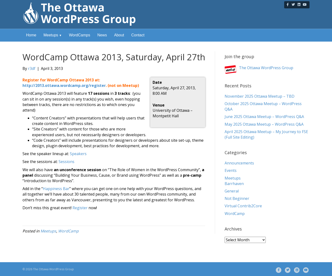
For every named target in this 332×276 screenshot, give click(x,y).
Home (31, 35)
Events (231, 170)
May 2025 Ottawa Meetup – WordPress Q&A (264, 124)
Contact (137, 35)
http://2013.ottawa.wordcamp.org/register (64, 85)
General (232, 191)
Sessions (66, 161)
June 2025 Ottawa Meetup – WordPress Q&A (264, 116)
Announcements (239, 163)
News (102, 35)
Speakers (78, 153)
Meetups (51, 35)
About (119, 35)
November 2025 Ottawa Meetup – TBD (259, 96)
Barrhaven (234, 183)
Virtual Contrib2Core (243, 205)
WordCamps (79, 35)
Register (80, 207)
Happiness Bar (56, 188)
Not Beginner (237, 198)
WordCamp (68, 231)
